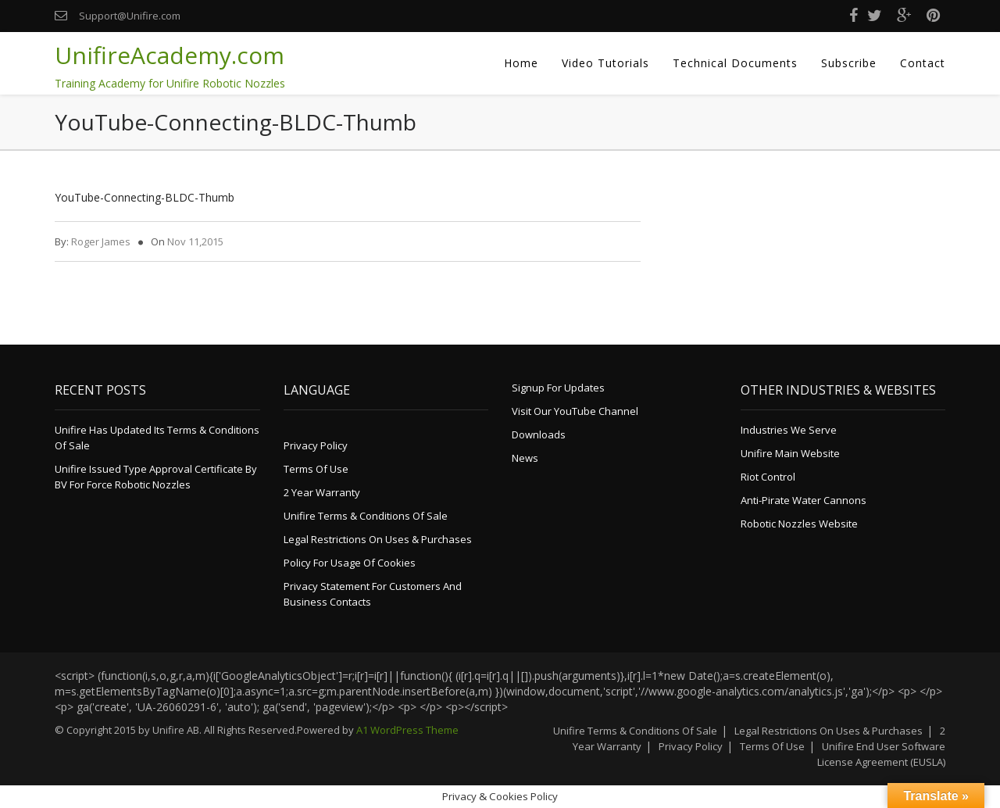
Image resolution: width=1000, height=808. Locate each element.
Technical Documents (735, 62)
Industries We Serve (789, 430)
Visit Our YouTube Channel (575, 411)
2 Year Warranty (322, 492)
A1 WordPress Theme (407, 730)
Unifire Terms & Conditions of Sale (366, 516)
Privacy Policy (316, 445)
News (525, 458)
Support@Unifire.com (129, 16)
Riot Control (768, 477)
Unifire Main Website (790, 453)
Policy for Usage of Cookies (350, 563)
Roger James (100, 241)
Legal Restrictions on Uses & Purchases (378, 539)
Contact (922, 62)
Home (521, 62)
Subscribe (849, 62)
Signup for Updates (558, 388)
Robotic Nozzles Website (799, 524)
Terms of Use (316, 469)
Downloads (539, 434)
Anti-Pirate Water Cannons (803, 500)
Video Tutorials (605, 62)
